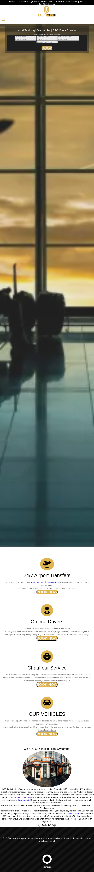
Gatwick (43, 582)
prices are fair (73, 813)
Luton (57, 582)
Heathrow (35, 582)
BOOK (47, 48)
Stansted (50, 582)
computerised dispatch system (22, 797)
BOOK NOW (47, 592)
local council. (23, 800)
